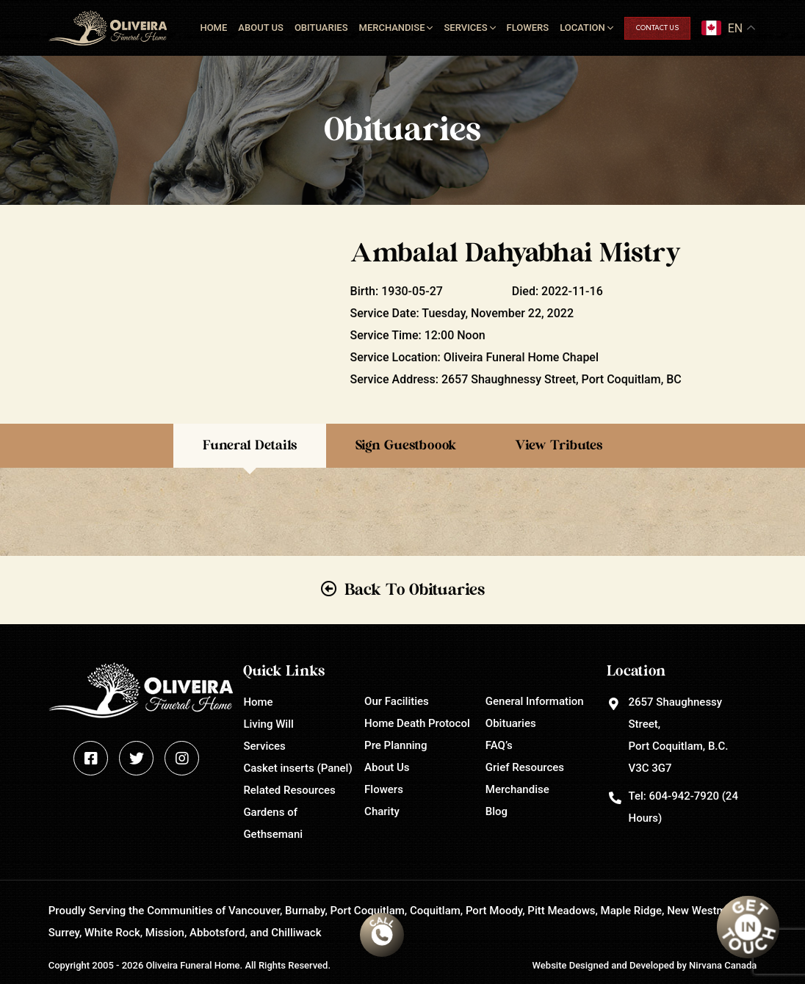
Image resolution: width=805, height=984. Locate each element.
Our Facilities (396, 701)
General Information (534, 701)
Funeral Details (250, 445)
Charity (382, 811)
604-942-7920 (683, 796)
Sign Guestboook (405, 445)
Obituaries (321, 27)
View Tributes (558, 445)
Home (213, 27)
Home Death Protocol (417, 723)
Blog (496, 811)
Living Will (268, 724)
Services (465, 27)
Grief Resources (524, 767)
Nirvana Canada (723, 965)
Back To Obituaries (414, 590)
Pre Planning (395, 745)
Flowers (528, 27)
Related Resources (289, 790)
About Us (261, 27)
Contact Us (657, 28)
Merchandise (392, 27)
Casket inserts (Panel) (297, 768)
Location (582, 27)
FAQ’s (499, 745)
